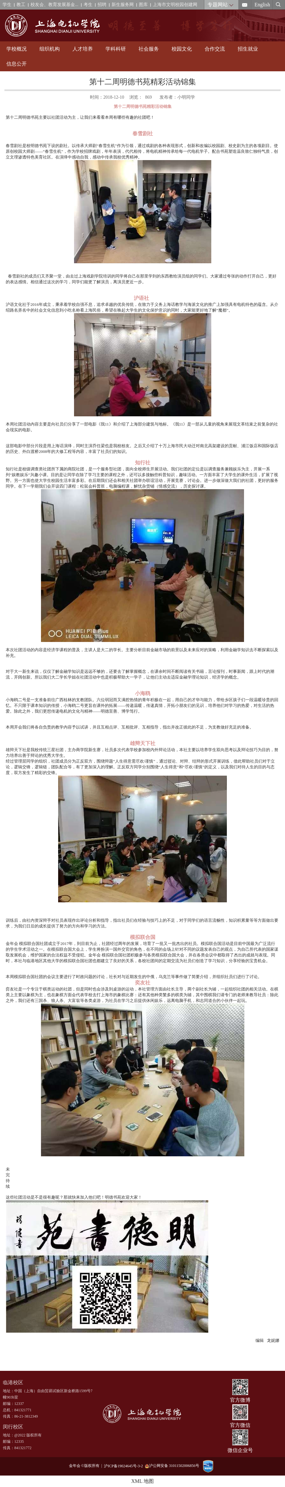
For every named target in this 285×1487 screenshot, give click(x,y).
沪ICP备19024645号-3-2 (124, 1465)
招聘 (102, 4)
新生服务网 (123, 4)
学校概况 (16, 49)
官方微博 (240, 1400)
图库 (143, 4)
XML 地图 (142, 1481)
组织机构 (49, 49)
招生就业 (248, 49)
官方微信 (240, 1425)
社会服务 (149, 49)
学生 (7, 4)
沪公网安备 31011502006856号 (172, 1465)
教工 (21, 4)
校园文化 (182, 49)
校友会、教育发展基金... (54, 4)
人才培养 (82, 49)
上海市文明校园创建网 (175, 4)
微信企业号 (240, 1450)
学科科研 (115, 49)
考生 (88, 4)
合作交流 (215, 49)
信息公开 (16, 64)
